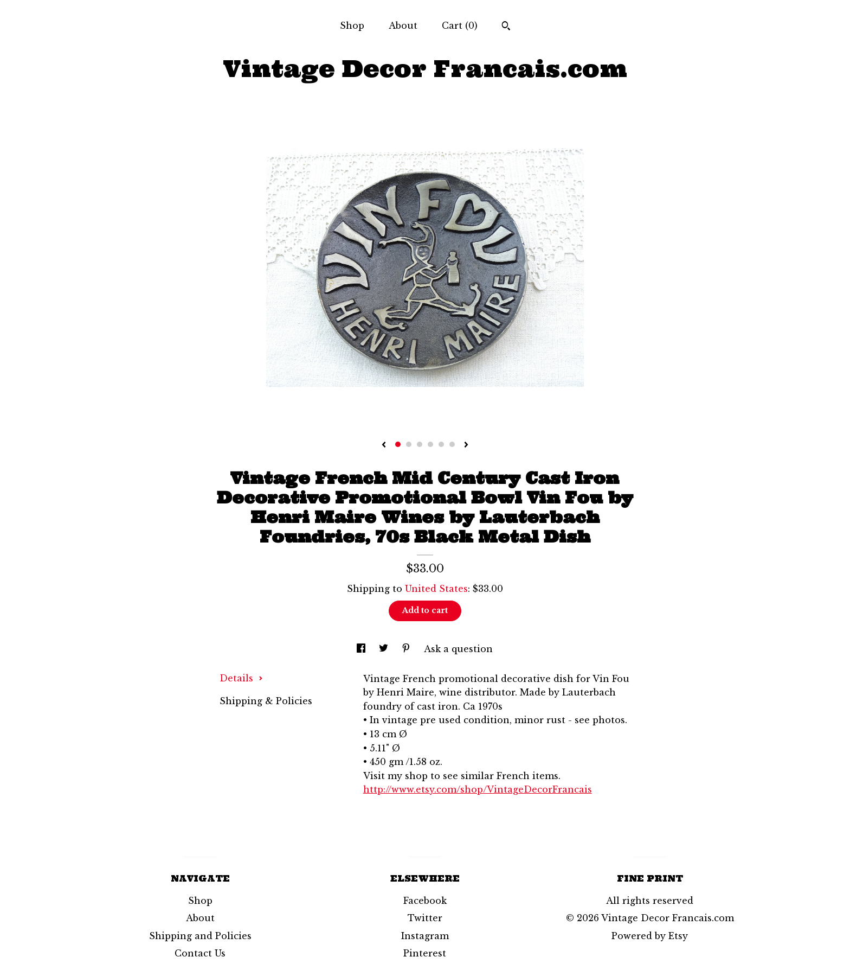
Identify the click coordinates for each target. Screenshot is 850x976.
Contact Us (200, 953)
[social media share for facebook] (362, 648)
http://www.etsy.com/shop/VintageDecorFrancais (477, 789)
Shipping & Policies (266, 701)
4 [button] (430, 444)
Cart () (460, 25)
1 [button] (398, 444)
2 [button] (408, 444)
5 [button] (441, 444)
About (403, 25)
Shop (352, 25)
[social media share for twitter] (385, 648)
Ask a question (458, 648)
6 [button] (452, 444)
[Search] (506, 27)
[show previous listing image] (384, 445)
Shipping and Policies (200, 935)
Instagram (425, 935)
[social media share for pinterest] (407, 648)
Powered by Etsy (649, 935)
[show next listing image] (466, 445)
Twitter (425, 918)
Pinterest (424, 953)
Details (241, 678)
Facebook (425, 900)
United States (436, 588)
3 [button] (419, 444)
